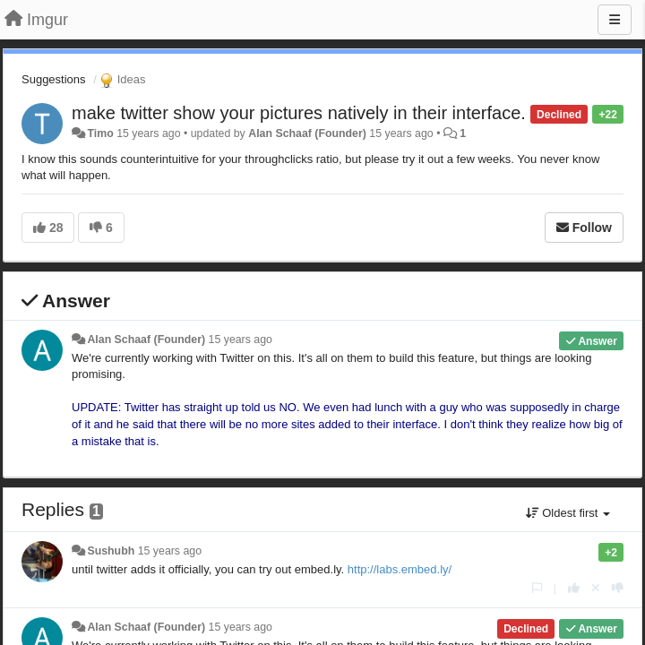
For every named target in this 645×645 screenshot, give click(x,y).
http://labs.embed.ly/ (400, 569)
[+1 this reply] (574, 588)
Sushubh (110, 551)
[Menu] (615, 19)
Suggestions (54, 79)
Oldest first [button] (568, 513)
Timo (100, 133)
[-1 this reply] (618, 588)
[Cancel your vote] (595, 588)
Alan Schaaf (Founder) (307, 133)
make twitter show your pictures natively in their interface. (299, 113)
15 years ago (240, 339)
